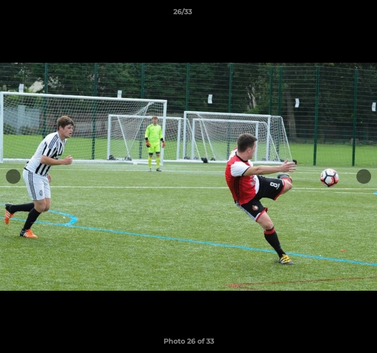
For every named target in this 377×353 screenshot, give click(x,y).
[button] (342, 14)
